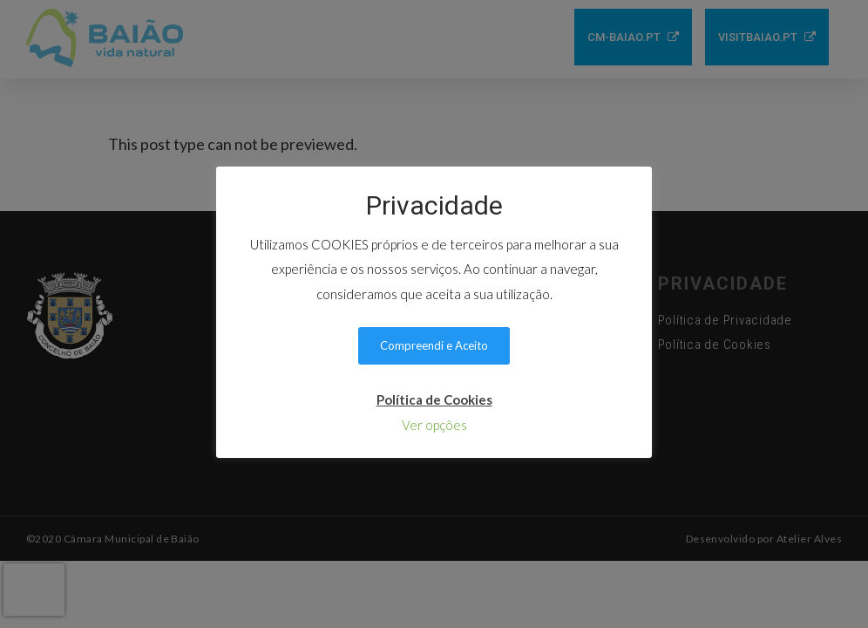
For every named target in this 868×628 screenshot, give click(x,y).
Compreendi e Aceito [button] (434, 345)
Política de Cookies (434, 399)
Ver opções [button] (434, 425)
